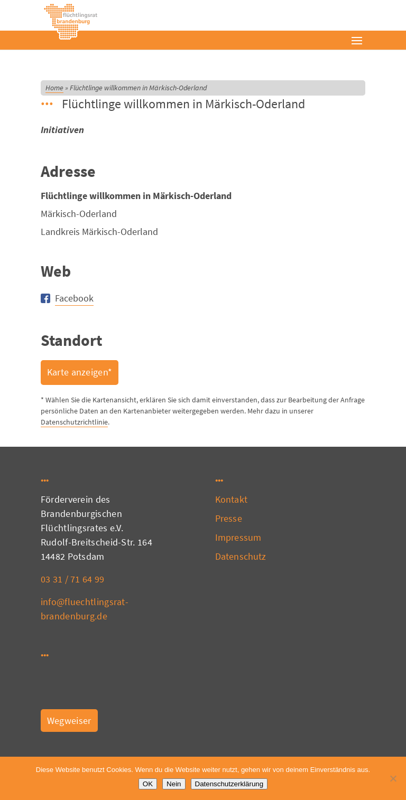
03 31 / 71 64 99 (73, 579)
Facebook (74, 298)
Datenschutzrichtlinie (74, 422)
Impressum (238, 537)
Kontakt (231, 499)
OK (148, 784)
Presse (228, 518)
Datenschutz (240, 556)
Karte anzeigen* (80, 372)
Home (54, 87)
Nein (174, 784)
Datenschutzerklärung (229, 784)
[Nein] (392, 778)
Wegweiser (69, 720)
